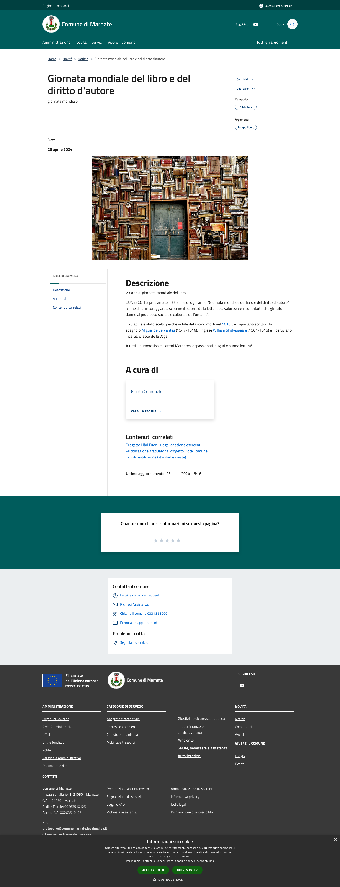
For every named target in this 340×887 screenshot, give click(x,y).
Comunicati (243, 726)
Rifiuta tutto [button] (187, 870)
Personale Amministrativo (61, 758)
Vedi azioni (246, 88)
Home (52, 58)
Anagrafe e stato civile (123, 718)
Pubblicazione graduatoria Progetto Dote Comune (167, 451)
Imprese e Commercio (122, 726)
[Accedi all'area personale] (276, 6)
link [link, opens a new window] (211, 861)
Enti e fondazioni (54, 742)
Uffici (46, 734)
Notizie (83, 58)
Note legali (179, 804)
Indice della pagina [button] (65, 276)
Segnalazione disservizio (124, 796)
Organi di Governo (55, 718)
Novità (67, 58)
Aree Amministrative (57, 726)
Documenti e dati (55, 765)
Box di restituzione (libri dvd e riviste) (156, 457)
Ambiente (186, 740)
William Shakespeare (230, 330)
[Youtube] (253, 24)
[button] (170, 879)
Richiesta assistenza (122, 812)
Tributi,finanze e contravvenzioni (191, 729)
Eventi (240, 763)
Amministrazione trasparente (192, 788)
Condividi (245, 79)
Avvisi (239, 734)
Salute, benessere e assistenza (202, 748)
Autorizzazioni (189, 756)
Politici (47, 750)
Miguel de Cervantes (159, 330)
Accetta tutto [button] (153, 870)
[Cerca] (292, 24)
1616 (226, 324)
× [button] (335, 839)
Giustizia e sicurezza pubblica (201, 718)
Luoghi (240, 756)
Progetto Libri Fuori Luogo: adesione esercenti (163, 445)
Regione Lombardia (56, 5)
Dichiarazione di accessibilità (192, 812)
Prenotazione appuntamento (128, 788)
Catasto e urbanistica (122, 734)
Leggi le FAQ (116, 804)
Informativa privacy (185, 796)
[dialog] (170, 861)
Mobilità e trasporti (121, 742)
